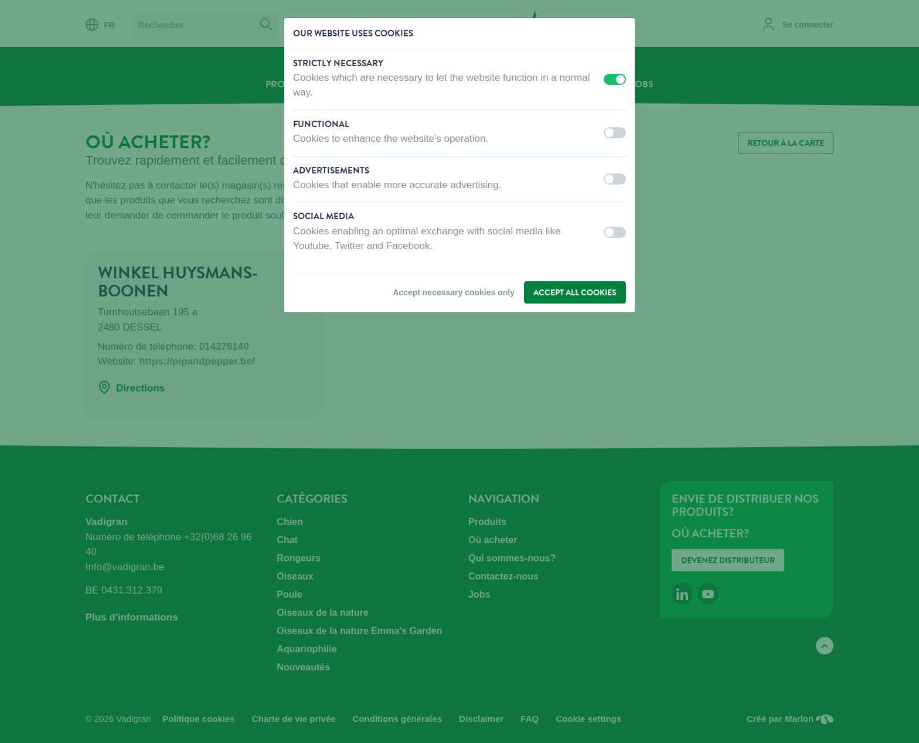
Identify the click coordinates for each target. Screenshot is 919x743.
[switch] (615, 79)
